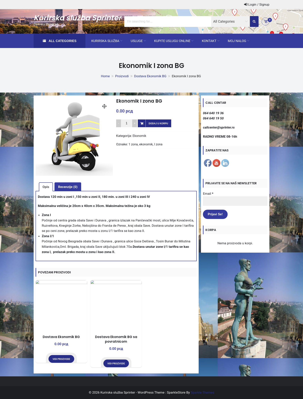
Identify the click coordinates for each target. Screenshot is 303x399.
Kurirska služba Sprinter (77, 18)
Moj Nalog (237, 41)
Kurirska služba (105, 41)
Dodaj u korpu (158, 123)
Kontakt (209, 41)
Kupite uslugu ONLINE (172, 41)
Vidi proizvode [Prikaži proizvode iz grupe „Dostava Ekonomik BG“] (61, 359)
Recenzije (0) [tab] (67, 187)
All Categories (62, 41)
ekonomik (146, 144)
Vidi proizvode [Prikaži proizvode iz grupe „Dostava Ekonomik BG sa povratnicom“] (116, 363)
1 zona (133, 144)
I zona (158, 144)
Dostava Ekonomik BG (61, 337)
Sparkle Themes (202, 392)
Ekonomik (139, 136)
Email (208, 194)
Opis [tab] (46, 187)
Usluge (137, 41)
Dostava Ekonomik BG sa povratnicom (116, 339)
